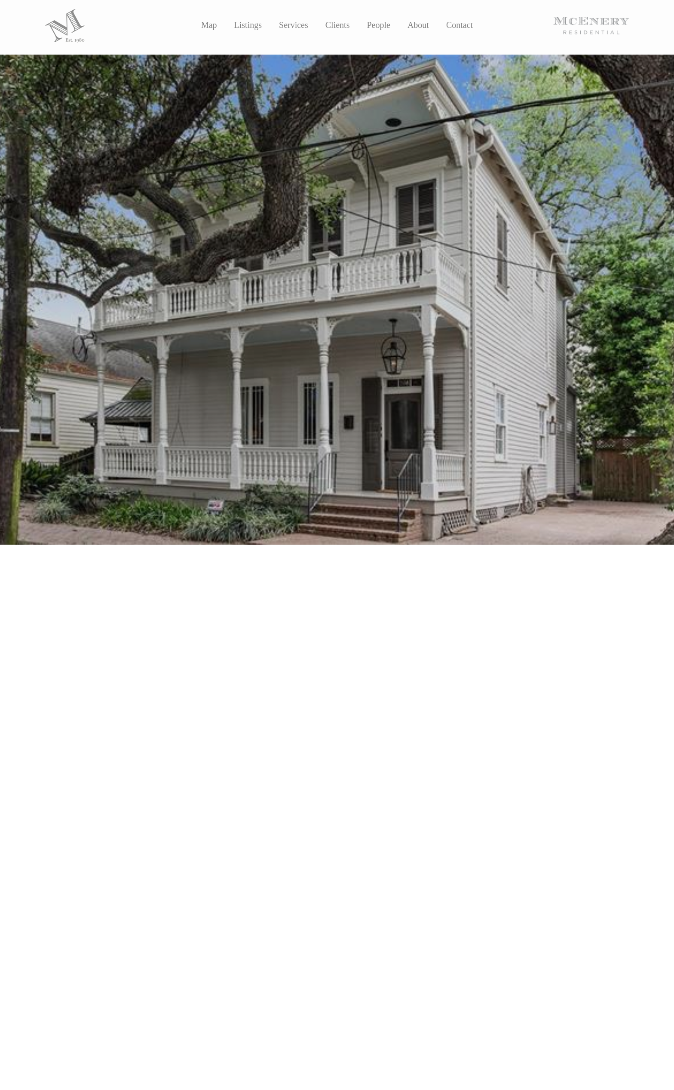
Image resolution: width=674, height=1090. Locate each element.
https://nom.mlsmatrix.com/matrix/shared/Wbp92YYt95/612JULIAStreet (171, 797)
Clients (337, 25)
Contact (459, 25)
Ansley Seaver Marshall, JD (167, 731)
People (378, 25)
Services (293, 25)
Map (209, 25)
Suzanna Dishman (267, 731)
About (418, 25)
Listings (248, 25)
